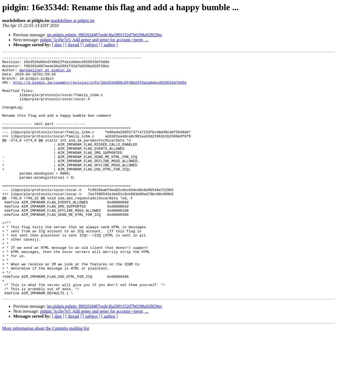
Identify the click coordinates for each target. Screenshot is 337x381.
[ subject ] (91, 44)
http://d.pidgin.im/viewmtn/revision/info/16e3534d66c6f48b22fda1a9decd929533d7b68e (99, 88)
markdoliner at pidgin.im (73, 20)
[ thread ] (73, 44)
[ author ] (109, 44)
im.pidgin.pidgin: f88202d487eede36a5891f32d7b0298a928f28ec (105, 34)
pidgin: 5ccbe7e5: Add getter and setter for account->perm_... (94, 39)
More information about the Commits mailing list (45, 376)
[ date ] (58, 44)
